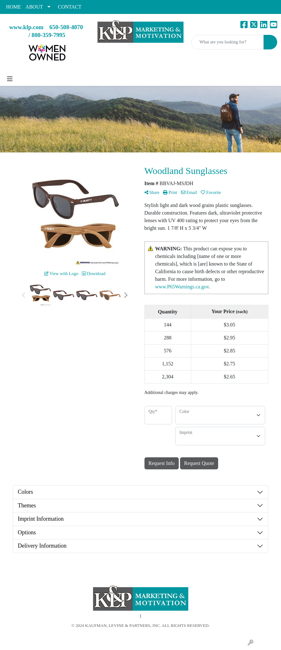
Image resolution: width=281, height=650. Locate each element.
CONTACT (69, 7)
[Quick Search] (227, 42)
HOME (13, 7)
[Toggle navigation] (10, 78)
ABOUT (34, 7)
